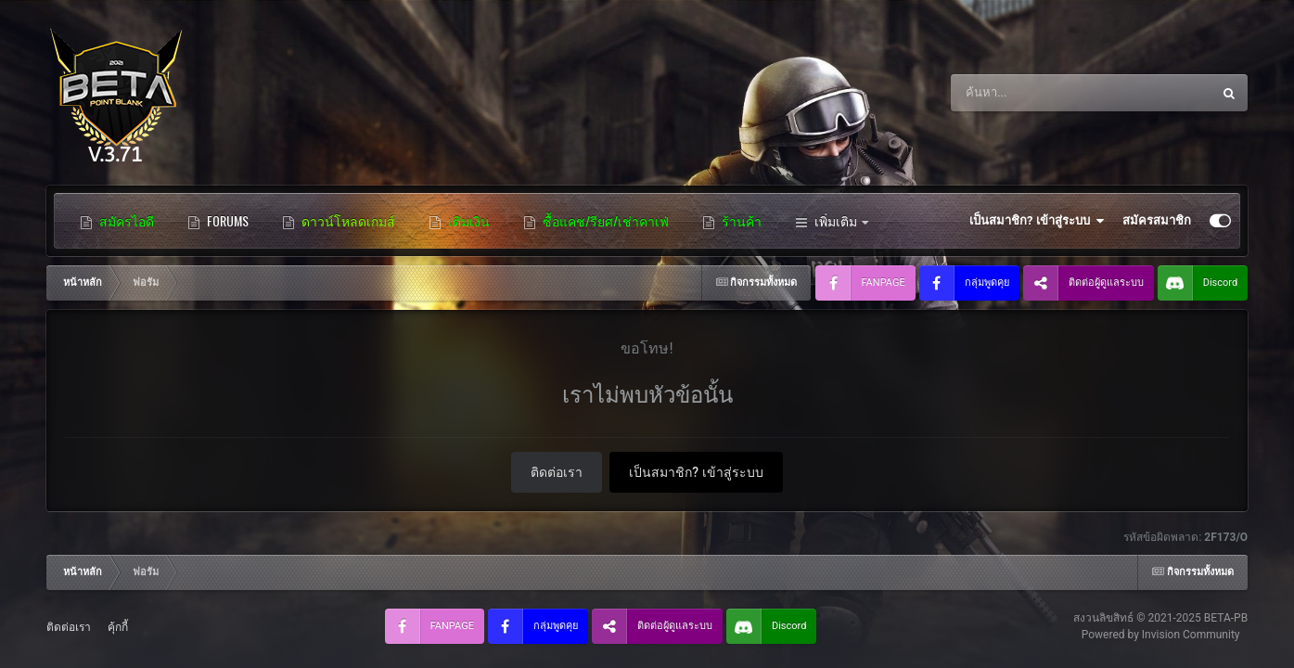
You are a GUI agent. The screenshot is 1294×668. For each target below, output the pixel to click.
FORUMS (218, 221)
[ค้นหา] (1050, 92)
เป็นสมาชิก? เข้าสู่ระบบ (1036, 221)
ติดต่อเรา (557, 472)
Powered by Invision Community (1161, 634)
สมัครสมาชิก (1156, 220)
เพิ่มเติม (831, 221)
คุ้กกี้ (118, 627)
